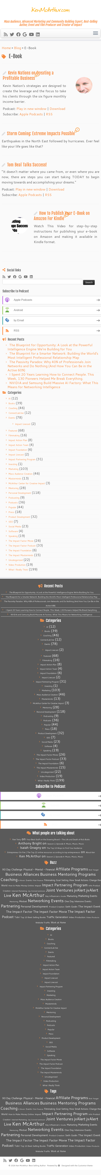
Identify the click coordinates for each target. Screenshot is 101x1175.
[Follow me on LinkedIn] (39, 34)
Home (6, 47)
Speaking (13, 536)
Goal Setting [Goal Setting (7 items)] (62, 880)
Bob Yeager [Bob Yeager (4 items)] (94, 869)
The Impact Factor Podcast (22, 545)
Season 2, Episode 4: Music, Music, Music (65, 843)
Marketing (13, 469)
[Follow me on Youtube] (32, 34)
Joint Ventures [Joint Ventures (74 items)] (59, 890)
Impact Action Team (18, 445)
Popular (12, 507)
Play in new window (31, 108)
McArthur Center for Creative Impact (26, 483)
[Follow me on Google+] (26, 34)
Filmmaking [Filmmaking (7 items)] (49, 880)
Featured (12, 430)
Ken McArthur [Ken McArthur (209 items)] (28, 895)
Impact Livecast (22, 424)
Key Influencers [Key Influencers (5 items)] (52, 896)
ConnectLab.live (16, 412)
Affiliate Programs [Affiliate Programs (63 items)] (72, 869)
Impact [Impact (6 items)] (38, 885)
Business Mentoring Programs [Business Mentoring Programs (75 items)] (68, 874)
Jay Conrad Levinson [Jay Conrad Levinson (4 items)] (36, 891)
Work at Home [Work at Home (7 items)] (58, 922)
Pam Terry (16, 839)
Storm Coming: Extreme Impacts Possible (41, 133)
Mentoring (13, 488)
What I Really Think (18, 569)
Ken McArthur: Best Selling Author (31, 1165)
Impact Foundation (17, 449)
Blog (17, 47)
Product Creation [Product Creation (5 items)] (56, 906)
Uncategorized (15, 560)
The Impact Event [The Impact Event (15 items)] (89, 906)
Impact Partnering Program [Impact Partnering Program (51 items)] (65, 884)
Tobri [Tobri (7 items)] (17, 917)
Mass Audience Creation (20, 473)
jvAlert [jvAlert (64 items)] (79, 890)
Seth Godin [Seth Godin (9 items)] (71, 906)
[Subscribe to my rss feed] (7, 34)
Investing (12, 464)
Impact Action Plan (17, 440)
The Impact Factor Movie (20, 540)
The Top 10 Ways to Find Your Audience (64, 848)
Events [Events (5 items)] (29, 880)
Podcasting (13, 497)
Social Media (14, 526)
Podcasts (13, 502)
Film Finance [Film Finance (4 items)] (38, 880)
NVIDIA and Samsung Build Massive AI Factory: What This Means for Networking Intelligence (52, 384)
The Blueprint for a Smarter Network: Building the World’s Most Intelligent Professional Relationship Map (52, 355)
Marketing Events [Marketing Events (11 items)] (87, 896)
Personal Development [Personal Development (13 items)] (34, 906)
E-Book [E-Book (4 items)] (21, 880)
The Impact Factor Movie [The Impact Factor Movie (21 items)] (50, 911)
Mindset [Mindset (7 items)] (23, 901)
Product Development (19, 516)
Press (11, 512)
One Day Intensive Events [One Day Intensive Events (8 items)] (77, 901)
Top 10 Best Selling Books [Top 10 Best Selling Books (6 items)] (33, 917)
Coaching (12, 408)
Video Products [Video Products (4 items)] (92, 917)
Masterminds (14, 478)
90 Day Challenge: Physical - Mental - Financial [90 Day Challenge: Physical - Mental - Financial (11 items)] (28, 869)
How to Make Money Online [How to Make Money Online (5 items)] (21, 885)
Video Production (16, 564)
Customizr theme (85, 1165)
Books (11, 403)
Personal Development (19, 492)
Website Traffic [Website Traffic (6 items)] (42, 922)
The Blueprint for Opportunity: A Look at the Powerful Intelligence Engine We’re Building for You (50, 347)
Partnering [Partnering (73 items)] (10, 906)
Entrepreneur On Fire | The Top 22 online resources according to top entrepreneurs (43, 852)
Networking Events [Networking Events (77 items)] (46, 900)
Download (57, 108)
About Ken (90, 852)
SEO (10, 521)
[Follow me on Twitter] (13, 34)
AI (9, 398)
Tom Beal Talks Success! (27, 164)
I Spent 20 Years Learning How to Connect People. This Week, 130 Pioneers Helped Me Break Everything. (50, 376)
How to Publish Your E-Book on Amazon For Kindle (62, 216)
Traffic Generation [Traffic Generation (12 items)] (57, 917)
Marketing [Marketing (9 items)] (72, 896)
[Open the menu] (95, 33)
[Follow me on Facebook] (19, 34)
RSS (49, 114)
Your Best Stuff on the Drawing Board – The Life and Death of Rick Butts (58, 839)
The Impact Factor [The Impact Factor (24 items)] (19, 911)
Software (13, 531)
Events (11, 417)
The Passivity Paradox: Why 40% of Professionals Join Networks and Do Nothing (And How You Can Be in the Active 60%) (49, 365)
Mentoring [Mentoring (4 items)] (14, 901)
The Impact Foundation (19, 550)
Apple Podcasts (31, 114)
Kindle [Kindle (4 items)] (63, 896)
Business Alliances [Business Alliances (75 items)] (22, 874)
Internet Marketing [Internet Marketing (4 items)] (19, 891)
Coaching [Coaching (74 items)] (9, 879)
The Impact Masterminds (20, 555)
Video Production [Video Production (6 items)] (77, 917)
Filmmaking (14, 435)
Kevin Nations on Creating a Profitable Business (28, 75)
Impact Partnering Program (21, 459)
